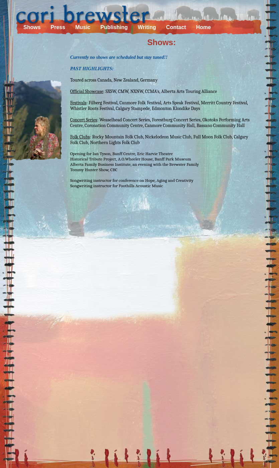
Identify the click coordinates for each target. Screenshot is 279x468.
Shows (32, 27)
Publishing (114, 27)
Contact (176, 27)
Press (58, 27)
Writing (147, 27)
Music (82, 27)
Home (203, 27)
